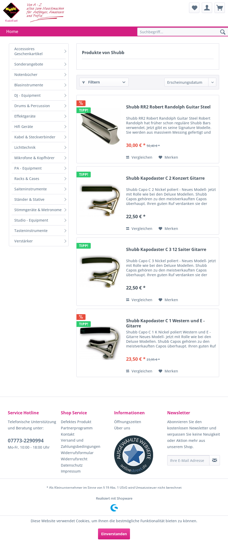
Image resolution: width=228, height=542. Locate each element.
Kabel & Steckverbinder (34, 136)
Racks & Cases (26, 178)
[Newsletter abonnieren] (214, 460)
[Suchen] (223, 32)
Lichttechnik (25, 147)
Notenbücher (25, 74)
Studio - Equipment (31, 220)
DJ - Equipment (27, 95)
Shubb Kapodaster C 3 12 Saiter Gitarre (166, 249)
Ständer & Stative (29, 199)
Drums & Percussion (32, 105)
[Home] (12, 31)
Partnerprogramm (77, 427)
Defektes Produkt (76, 421)
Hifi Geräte (23, 126)
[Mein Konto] (207, 8)
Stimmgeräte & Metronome (38, 209)
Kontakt (67, 434)
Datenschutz (72, 465)
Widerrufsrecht (74, 458)
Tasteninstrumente (31, 230)
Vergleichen (139, 157)
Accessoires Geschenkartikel (28, 51)
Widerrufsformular (77, 452)
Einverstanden (114, 533)
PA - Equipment (28, 168)
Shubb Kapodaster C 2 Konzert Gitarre (165, 178)
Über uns (122, 427)
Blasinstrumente (28, 84)
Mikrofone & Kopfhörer (34, 157)
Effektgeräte (25, 116)
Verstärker (23, 240)
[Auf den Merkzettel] (168, 157)
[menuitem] (194, 8)
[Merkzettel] (194, 8)
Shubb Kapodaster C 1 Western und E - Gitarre (165, 323)
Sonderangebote (28, 64)
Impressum (71, 471)
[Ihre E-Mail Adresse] (188, 460)
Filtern (91, 82)
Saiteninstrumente (30, 188)
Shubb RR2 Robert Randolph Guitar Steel (168, 107)
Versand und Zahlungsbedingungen (80, 443)
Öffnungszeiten (127, 421)
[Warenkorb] (219, 8)
